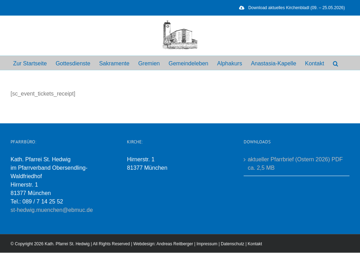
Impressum (207, 243)
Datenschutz (232, 243)
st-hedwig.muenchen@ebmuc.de (52, 210)
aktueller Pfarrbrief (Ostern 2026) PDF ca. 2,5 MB (295, 163)
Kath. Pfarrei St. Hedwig (67, 243)
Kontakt (255, 243)
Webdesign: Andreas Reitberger (163, 243)
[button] (335, 63)
